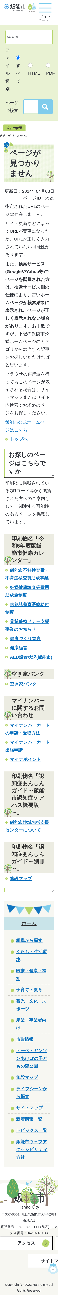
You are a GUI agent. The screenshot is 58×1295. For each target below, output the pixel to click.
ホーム (29, 923)
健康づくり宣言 (25, 638)
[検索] (25, 37)
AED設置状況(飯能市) (31, 657)
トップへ (19, 439)
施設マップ (21, 878)
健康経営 (18, 647)
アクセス (26, 1243)
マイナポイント (25, 759)
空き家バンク (23, 684)
